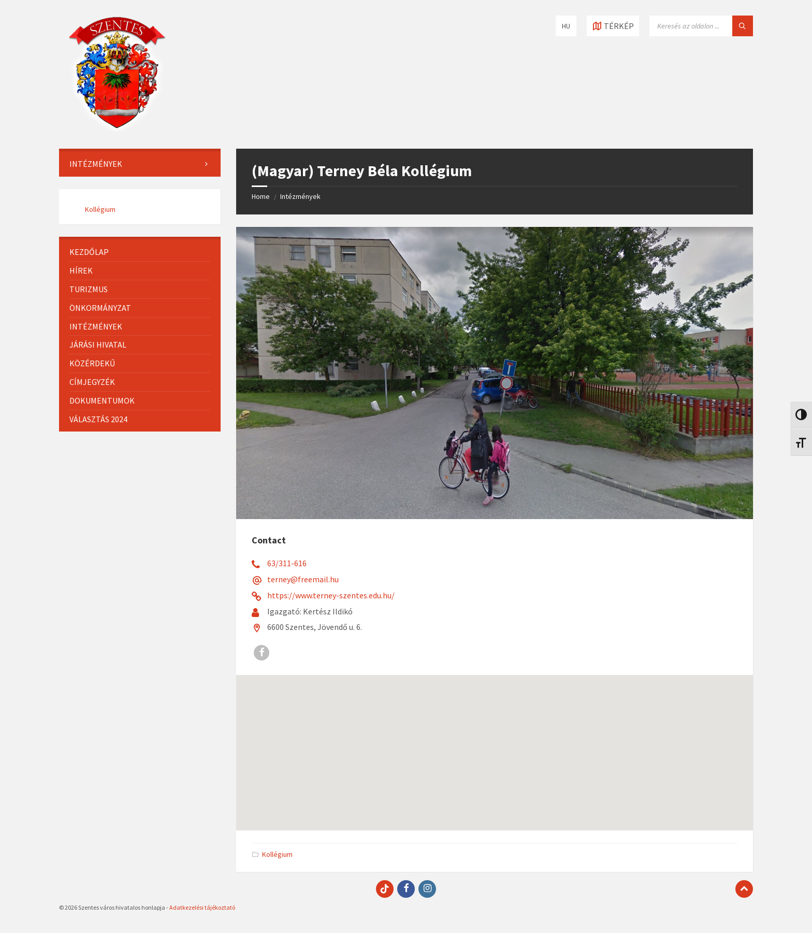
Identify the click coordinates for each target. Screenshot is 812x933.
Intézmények (300, 196)
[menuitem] (139, 164)
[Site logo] (117, 128)
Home (261, 196)
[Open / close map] (613, 26)
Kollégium (277, 854)
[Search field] (701, 26)
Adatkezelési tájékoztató (202, 907)
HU (566, 26)
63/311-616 (287, 563)
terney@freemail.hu (303, 579)
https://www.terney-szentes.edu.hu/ (331, 595)
